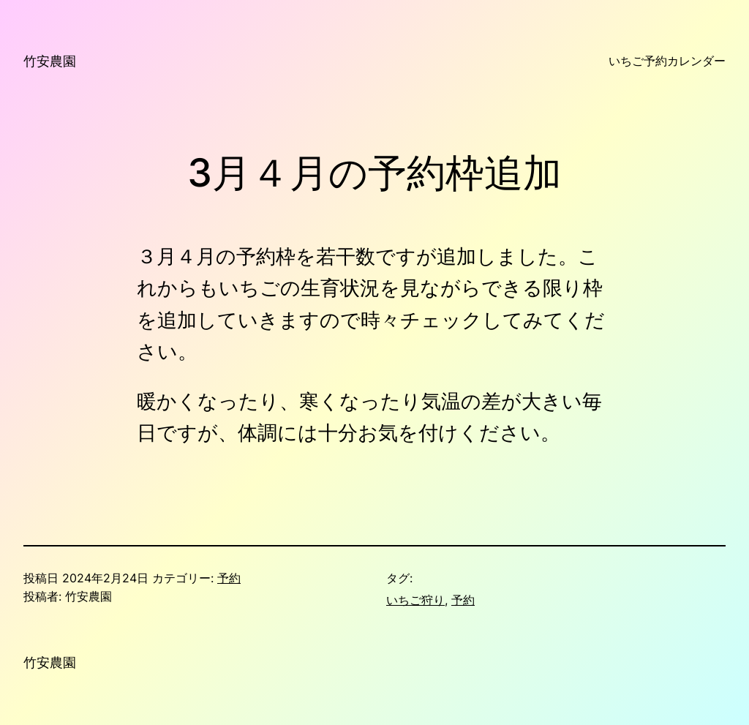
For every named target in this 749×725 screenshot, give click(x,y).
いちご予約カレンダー (667, 61)
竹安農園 (49, 61)
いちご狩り (415, 600)
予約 (229, 578)
